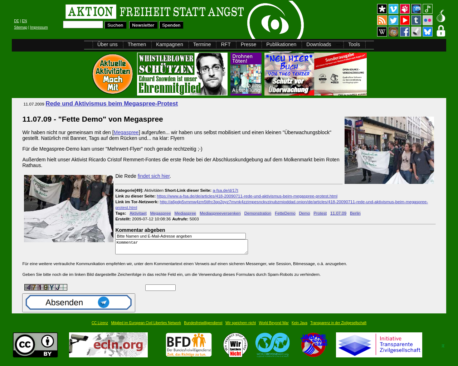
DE (16, 21)
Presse (249, 44)
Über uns (107, 44)
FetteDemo (285, 213)
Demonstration (258, 213)
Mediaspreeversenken (220, 213)
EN (24, 21)
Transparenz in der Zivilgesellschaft (338, 326)
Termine (202, 44)
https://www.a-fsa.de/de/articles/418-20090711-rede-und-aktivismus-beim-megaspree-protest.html (247, 196)
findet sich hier (154, 176)
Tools (354, 44)
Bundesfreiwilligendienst (203, 326)
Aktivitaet (138, 213)
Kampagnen (169, 44)
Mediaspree (185, 213)
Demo (304, 213)
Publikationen (281, 44)
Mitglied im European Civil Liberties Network (146, 326)
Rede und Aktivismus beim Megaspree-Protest (112, 103)
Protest (320, 213)
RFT (225, 44)
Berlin (355, 213)
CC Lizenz (100, 326)
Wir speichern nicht (240, 326)
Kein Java (299, 326)
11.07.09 (338, 213)
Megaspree (126, 132)
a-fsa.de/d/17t (225, 190)
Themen (137, 44)
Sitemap (20, 27)
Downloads (318, 44)
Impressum (39, 27)
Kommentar (183, 248)
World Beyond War (273, 326)
